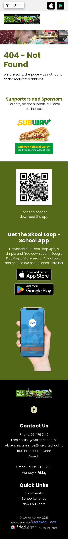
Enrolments (34, 493)
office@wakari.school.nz (39, 440)
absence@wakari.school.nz (42, 445)
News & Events (34, 504)
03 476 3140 (39, 434)
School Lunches (34, 498)
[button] (14, 5)
